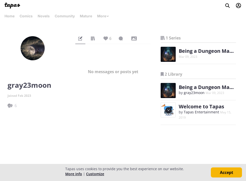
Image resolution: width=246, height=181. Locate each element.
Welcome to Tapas (201, 106)
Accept (226, 172)
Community (65, 16)
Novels (44, 16)
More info (73, 173)
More (103, 16)
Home (10, 16)
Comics (26, 16)
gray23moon (194, 92)
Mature (86, 16)
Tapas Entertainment (201, 112)
